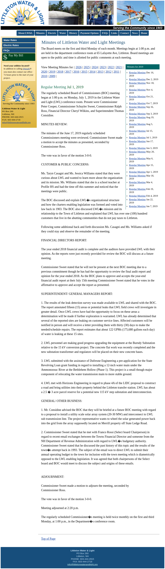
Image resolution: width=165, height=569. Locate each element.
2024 (95, 67)
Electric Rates (11, 45)
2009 (52, 76)
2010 (44, 76)
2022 (111, 67)
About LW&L (25, 33)
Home (144, 33)
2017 (68, 71)
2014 (92, 71)
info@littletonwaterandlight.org (16, 122)
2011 (116, 71)
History (73, 33)
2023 (103, 67)
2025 (87, 67)
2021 (119, 67)
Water (62, 33)
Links (114, 33)
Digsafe (26, 68)
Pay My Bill (16, 55)
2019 (52, 71)
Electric (52, 33)
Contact (124, 33)
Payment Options (89, 33)
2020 (44, 71)
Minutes (40, 33)
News (135, 33)
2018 (60, 71)
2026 (79, 67)
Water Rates (10, 40)
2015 (84, 71)
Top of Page (48, 538)
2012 (108, 71)
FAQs (105, 33)
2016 (76, 71)
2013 (100, 71)
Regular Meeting (137, 72)
